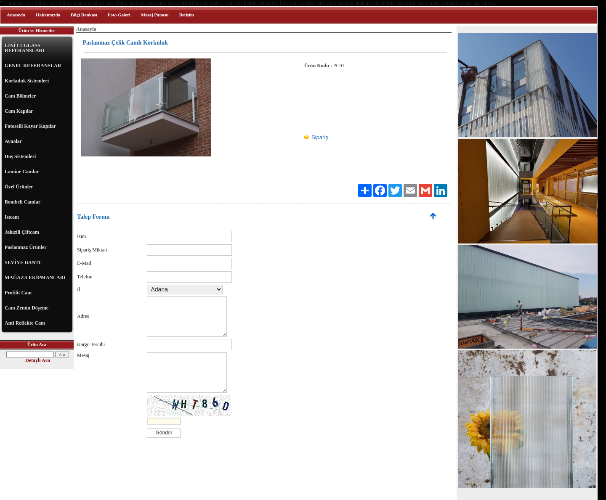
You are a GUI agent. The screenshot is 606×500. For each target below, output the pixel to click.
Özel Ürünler (19, 187)
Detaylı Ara (37, 360)
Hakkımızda (48, 14)
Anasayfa (16, 14)
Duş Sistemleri (20, 156)
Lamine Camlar (22, 172)
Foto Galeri (119, 14)
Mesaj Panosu (155, 14)
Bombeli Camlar (22, 202)
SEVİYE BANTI (23, 262)
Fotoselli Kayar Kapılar (30, 126)
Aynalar (13, 141)
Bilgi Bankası (84, 14)
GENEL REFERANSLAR (33, 66)
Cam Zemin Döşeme (26, 308)
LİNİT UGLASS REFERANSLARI (25, 47)
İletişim (186, 14)
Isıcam (12, 217)
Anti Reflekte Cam (25, 323)
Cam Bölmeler (20, 96)
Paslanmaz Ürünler (26, 247)
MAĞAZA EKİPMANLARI (35, 277)
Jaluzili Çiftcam (22, 232)
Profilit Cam (18, 293)
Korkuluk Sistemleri (27, 81)
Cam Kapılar (19, 111)
